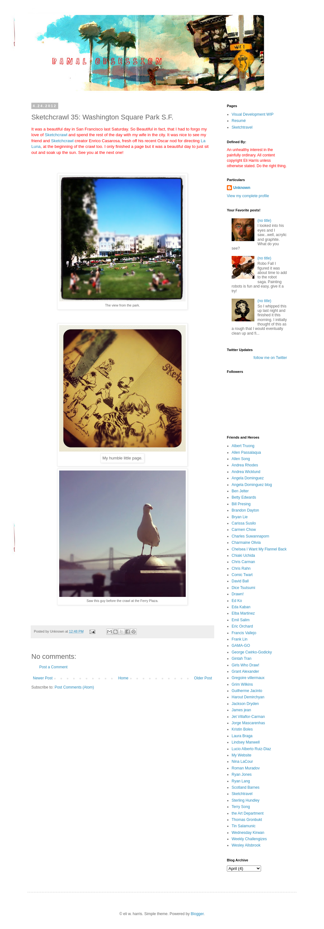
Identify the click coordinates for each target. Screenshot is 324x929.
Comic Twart (242, 575)
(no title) (264, 220)
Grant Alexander (245, 671)
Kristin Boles (242, 729)
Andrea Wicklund (246, 472)
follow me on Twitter (270, 357)
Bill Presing (241, 504)
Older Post (203, 678)
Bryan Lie (240, 517)
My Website (241, 755)
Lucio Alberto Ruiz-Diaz (251, 749)
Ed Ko (237, 600)
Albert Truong (243, 446)
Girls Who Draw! (245, 665)
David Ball (240, 581)
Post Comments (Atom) (74, 687)
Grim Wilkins (242, 684)
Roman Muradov (246, 768)
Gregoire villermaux (248, 678)
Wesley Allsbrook (246, 845)
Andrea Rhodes (245, 465)
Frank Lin (239, 639)
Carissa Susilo (244, 523)
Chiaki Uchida (243, 555)
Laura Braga (242, 736)
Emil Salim (241, 620)
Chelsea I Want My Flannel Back (259, 549)
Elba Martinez (243, 613)
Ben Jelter (240, 491)
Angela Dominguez (248, 478)
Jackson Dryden (245, 703)
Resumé (239, 120)
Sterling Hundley (245, 800)
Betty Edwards (244, 497)
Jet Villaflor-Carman (248, 716)
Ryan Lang (241, 781)
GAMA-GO (241, 645)
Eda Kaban (241, 607)
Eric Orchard (242, 626)
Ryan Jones (242, 774)
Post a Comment (53, 667)
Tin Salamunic (244, 826)
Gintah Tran (242, 658)
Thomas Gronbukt (247, 819)
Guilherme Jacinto (247, 691)
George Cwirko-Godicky (252, 652)
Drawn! (238, 594)
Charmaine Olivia (246, 542)
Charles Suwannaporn (250, 536)
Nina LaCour (242, 761)
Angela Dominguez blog (252, 485)
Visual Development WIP (253, 114)
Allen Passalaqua (246, 452)
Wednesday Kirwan (248, 832)
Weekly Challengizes (249, 839)
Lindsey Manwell (246, 742)
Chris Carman (243, 562)
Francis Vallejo (244, 633)
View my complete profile (248, 196)
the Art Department (248, 813)
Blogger (197, 914)
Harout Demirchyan (248, 697)
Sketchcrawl (56, 134)
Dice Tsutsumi (243, 588)
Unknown (241, 187)
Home (123, 678)
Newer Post (43, 678)
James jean (241, 710)
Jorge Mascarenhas (248, 723)
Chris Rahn (241, 568)
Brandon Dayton (245, 510)
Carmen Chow (244, 529)
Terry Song (241, 807)
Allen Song (241, 459)
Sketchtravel (242, 127)
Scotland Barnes (245, 787)
